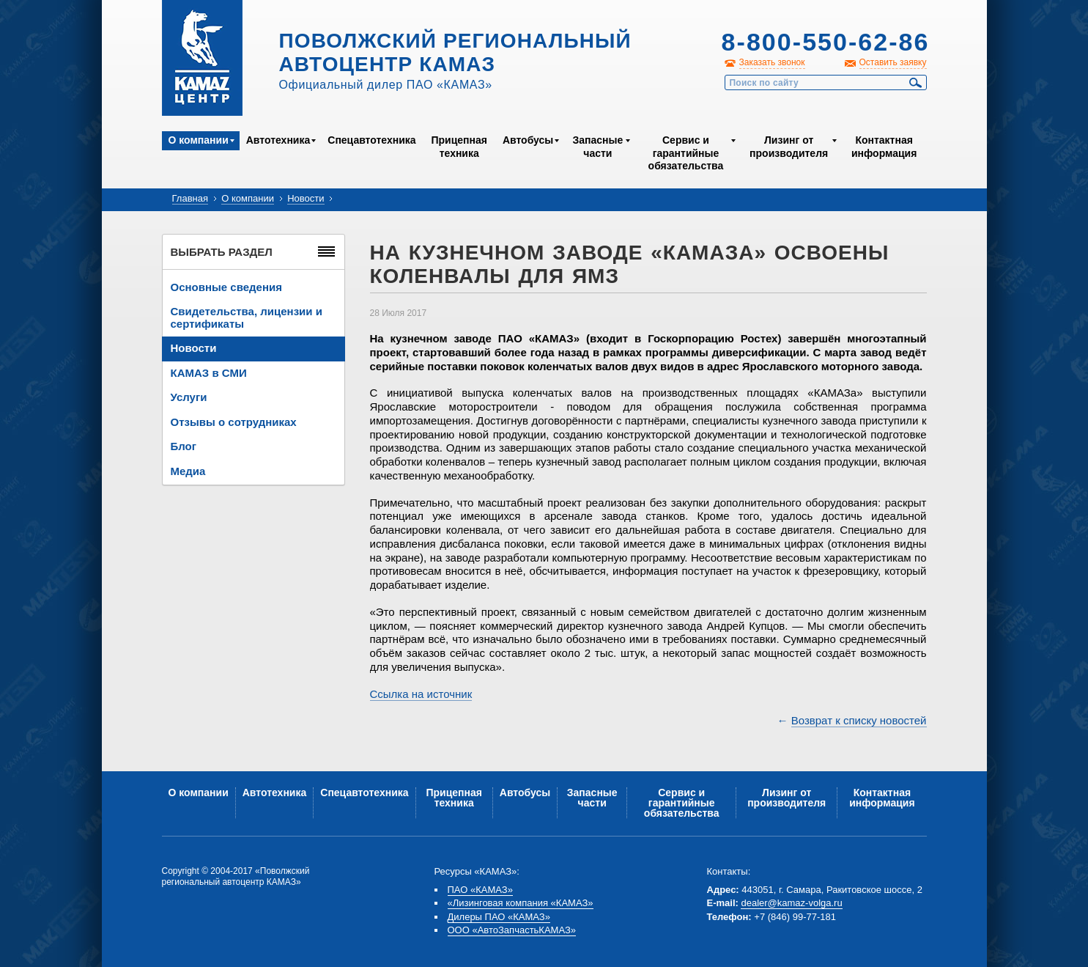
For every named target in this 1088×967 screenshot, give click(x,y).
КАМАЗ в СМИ (209, 373)
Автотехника (278, 140)
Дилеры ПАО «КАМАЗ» (499, 916)
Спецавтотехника (371, 140)
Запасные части (597, 146)
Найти (916, 83)
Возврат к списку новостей (859, 720)
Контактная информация (884, 146)
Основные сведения (226, 287)
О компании (199, 140)
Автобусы (528, 140)
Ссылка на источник (421, 694)
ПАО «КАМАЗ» (480, 889)
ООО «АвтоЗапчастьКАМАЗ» (512, 929)
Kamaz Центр (202, 58)
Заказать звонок (772, 62)
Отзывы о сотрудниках (234, 422)
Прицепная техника (458, 146)
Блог (184, 446)
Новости (305, 198)
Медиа (188, 471)
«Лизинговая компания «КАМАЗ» (520, 902)
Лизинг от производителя (789, 146)
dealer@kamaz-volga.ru (791, 902)
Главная (190, 198)
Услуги (189, 397)
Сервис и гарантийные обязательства (686, 153)
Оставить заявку (893, 62)
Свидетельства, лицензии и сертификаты (246, 317)
